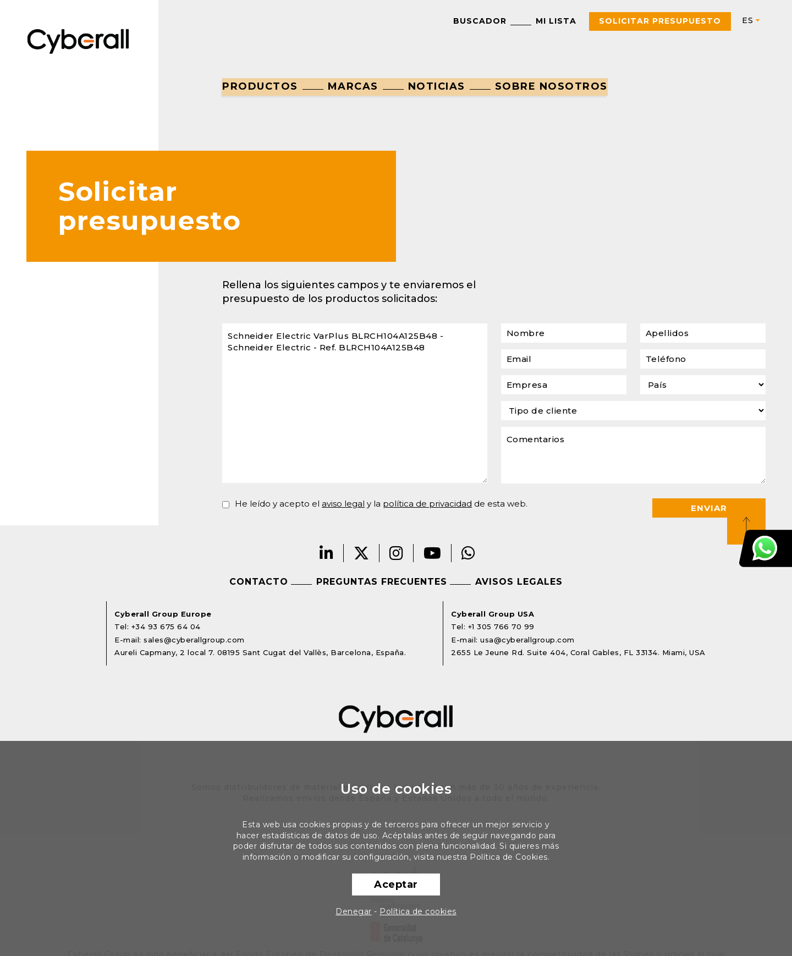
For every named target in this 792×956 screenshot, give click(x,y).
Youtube (433, 553)
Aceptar (396, 884)
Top (746, 525)
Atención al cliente (765, 548)
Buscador (480, 21)
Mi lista (556, 21)
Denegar (354, 911)
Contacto (258, 581)
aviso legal (343, 503)
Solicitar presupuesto (660, 21)
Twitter (362, 553)
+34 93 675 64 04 (166, 626)
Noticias (436, 86)
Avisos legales (519, 581)
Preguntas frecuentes (381, 581)
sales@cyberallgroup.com (194, 639)
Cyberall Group (78, 40)
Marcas (353, 86)
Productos (260, 86)
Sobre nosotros (551, 86)
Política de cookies (418, 911)
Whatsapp (468, 553)
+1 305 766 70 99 (501, 626)
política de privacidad (427, 503)
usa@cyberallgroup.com (527, 639)
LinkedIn (327, 553)
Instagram (396, 553)
